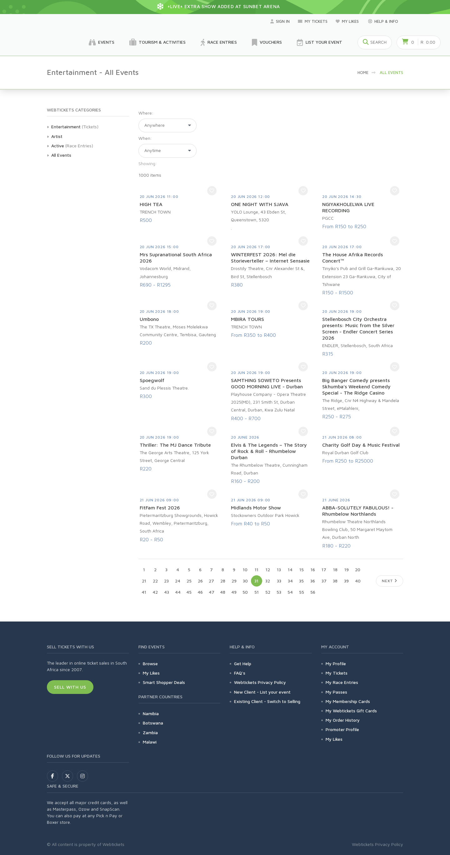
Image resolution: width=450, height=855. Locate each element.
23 (166, 580)
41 (144, 592)
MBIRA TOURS (247, 319)
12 (268, 569)
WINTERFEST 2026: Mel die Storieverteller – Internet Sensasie (270, 257)
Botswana (153, 722)
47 (211, 592)
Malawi (150, 741)
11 (256, 569)
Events (101, 42)
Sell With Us (70, 687)
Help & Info (383, 21)
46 (200, 592)
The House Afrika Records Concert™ (352, 257)
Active (57, 145)
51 (256, 592)
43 (166, 592)
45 (189, 592)
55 (301, 592)
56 (312, 592)
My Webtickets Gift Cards (351, 710)
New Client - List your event (262, 692)
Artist (56, 136)
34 (290, 580)
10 (245, 569)
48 (222, 592)
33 (279, 580)
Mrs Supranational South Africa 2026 (176, 257)
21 (144, 580)
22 (155, 580)
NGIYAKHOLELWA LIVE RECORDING (348, 207)
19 (346, 569)
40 (358, 580)
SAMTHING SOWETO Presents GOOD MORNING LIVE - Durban (267, 383)
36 (312, 580)
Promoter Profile (342, 729)
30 (245, 580)
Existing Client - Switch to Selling (267, 701)
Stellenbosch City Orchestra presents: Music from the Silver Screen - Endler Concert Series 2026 (358, 328)
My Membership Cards (348, 701)
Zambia (150, 732)
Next (389, 580)
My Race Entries (342, 682)
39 (346, 580)
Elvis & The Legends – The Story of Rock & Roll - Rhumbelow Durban (269, 451)
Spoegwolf (152, 380)
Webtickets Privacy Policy (260, 682)
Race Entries (219, 42)
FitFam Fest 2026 (160, 507)
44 (178, 592)
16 (313, 569)
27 (211, 580)
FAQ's (239, 673)
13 (279, 569)
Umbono (149, 319)
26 (200, 580)
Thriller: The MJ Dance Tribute (175, 445)
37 (324, 580)
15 (301, 569)
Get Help (242, 663)
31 (256, 580)
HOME (363, 72)
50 (245, 592)
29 (234, 580)
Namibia (151, 713)
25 (189, 580)
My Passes (336, 692)
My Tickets (313, 21)
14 (290, 569)
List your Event (319, 42)
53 (279, 592)
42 (155, 592)
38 (335, 580)
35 (301, 580)
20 (357, 569)
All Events (61, 155)
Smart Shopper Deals (164, 682)
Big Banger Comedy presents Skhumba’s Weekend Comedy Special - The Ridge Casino (356, 386)
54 (290, 592)
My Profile (336, 663)
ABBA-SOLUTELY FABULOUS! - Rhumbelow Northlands (357, 511)
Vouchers (267, 42)
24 (177, 580)
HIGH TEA (151, 204)
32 (267, 580)
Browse (150, 663)
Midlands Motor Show (256, 507)
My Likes (348, 21)
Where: (145, 112)
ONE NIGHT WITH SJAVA (259, 204)
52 (267, 592)
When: (145, 138)
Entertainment (66, 126)
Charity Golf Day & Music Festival (361, 445)
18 (335, 569)
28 (222, 580)
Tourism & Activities (157, 42)
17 (324, 569)
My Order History (343, 720)
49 (234, 592)
